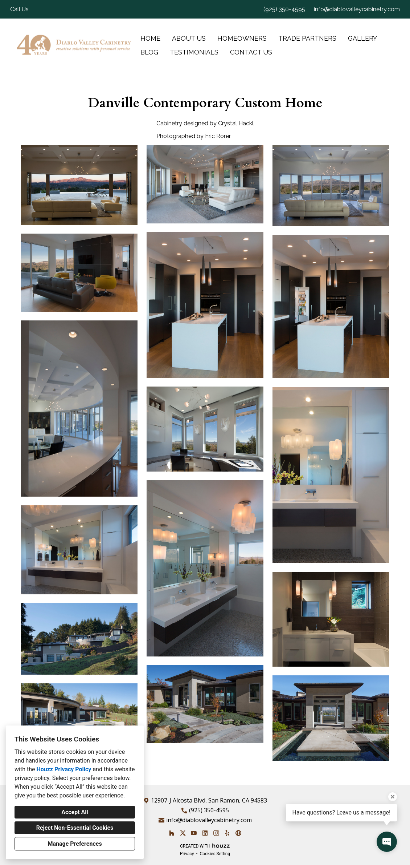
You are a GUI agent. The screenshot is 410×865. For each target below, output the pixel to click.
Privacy (187, 853)
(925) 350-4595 (284, 9)
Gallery (362, 38)
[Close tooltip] (392, 796)
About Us (189, 38)
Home (150, 38)
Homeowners (242, 38)
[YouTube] (193, 832)
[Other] (238, 832)
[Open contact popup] (387, 842)
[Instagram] (216, 832)
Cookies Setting (215, 853)
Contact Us (251, 52)
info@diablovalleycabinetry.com (357, 9)
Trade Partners (307, 38)
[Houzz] (171, 832)
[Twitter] (182, 832)
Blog (149, 52)
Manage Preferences (75, 843)
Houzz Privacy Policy (63, 769)
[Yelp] (227, 832)
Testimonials (194, 52)
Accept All (74, 812)
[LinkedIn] (204, 832)
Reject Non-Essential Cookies (75, 827)
